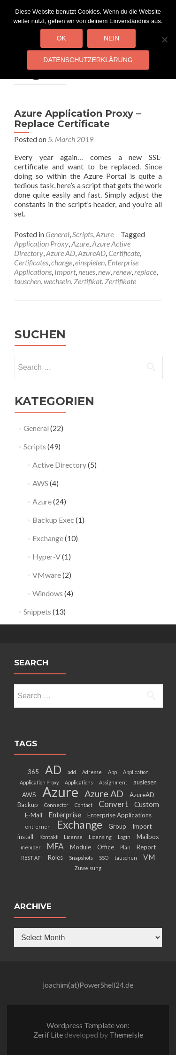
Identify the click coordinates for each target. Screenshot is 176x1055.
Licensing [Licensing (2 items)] (100, 837)
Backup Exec (53, 519)
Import (65, 271)
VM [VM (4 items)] (149, 857)
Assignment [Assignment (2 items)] (113, 782)
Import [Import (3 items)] (142, 826)
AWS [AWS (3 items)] (29, 795)
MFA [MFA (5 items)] (55, 846)
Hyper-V (46, 556)
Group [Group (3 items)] (117, 826)
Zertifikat (88, 281)
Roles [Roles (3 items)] (55, 857)
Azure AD (60, 252)
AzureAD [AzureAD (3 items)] (142, 795)
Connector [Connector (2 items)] (56, 805)
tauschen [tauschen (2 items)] (126, 858)
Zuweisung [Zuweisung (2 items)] (88, 868)
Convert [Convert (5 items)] (113, 804)
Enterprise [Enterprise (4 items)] (64, 814)
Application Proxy (41, 243)
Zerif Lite (48, 1034)
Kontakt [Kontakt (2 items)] (48, 837)
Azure (105, 234)
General (57, 234)
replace (145, 271)
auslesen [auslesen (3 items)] (145, 782)
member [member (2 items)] (31, 847)
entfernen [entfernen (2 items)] (38, 826)
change (61, 262)
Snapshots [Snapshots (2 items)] (81, 858)
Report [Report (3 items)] (146, 847)
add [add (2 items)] (72, 772)
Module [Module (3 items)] (80, 847)
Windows (47, 593)
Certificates (31, 262)
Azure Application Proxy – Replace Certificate (77, 118)
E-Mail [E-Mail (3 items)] (33, 815)
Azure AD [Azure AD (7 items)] (103, 793)
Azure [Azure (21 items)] (60, 791)
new (104, 271)
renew (122, 271)
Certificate (124, 252)
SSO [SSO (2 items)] (103, 858)
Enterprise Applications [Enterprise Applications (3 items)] (119, 815)
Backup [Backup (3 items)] (27, 804)
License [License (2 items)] (73, 837)
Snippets (37, 611)
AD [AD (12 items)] (53, 769)
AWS (40, 483)
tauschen (27, 281)
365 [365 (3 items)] (33, 771)
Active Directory (59, 464)
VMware (46, 574)
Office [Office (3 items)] (105, 847)
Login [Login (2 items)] (124, 837)
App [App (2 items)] (112, 772)
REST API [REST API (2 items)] (31, 858)
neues (86, 271)
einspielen (90, 262)
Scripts (82, 234)
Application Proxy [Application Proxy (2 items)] (39, 782)
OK (61, 38)
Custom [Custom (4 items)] (146, 804)
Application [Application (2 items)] (136, 772)
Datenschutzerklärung (87, 60)
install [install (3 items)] (25, 836)
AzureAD (92, 252)
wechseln (57, 281)
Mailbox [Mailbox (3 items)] (148, 836)
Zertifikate (120, 281)
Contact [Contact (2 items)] (83, 805)
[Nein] (164, 39)
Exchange (47, 538)
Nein (111, 38)
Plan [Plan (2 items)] (125, 847)
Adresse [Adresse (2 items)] (92, 772)
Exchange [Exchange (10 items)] (79, 824)
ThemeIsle (126, 1034)
